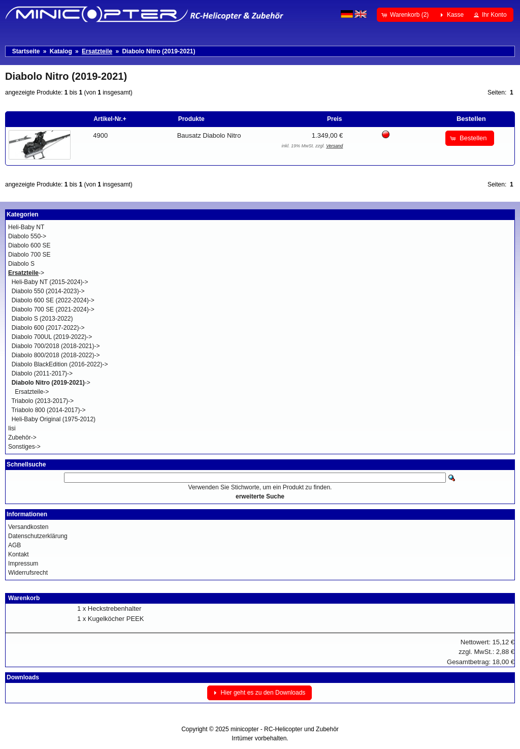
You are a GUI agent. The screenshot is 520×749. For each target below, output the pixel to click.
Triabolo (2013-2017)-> (42, 400)
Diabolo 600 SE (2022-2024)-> (53, 300)
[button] (406, 15)
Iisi (12, 428)
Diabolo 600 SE (29, 245)
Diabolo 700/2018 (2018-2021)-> (56, 346)
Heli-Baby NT (26, 227)
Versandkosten (28, 526)
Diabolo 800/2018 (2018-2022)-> (56, 355)
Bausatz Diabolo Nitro (209, 135)
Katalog (61, 51)
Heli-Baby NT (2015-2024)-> (50, 282)
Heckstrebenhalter (115, 608)
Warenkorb (24, 598)
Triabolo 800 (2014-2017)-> (48, 410)
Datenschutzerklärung (38, 536)
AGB (14, 545)
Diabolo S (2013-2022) (42, 318)
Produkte (191, 118)
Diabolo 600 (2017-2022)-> (48, 327)
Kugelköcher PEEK (116, 618)
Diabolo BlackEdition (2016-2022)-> (60, 364)
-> (26, 272)
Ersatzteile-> (32, 391)
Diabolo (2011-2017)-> (42, 373)
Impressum (23, 563)
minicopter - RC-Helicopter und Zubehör (285, 729)
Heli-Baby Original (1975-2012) (53, 419)
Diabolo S (21, 263)
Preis (334, 118)
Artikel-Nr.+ (109, 118)
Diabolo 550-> (27, 236)
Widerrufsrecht (28, 572)
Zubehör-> (22, 437)
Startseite (26, 51)
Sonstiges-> (24, 446)
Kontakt (18, 554)
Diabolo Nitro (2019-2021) (158, 51)
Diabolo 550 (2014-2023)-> (48, 291)
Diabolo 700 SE (29, 254)
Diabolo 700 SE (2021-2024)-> (53, 309)
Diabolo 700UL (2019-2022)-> (52, 336)
